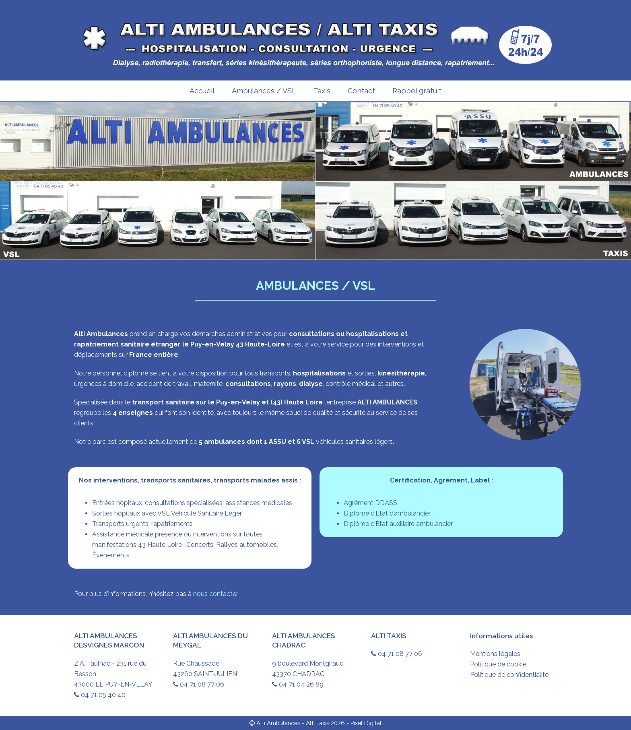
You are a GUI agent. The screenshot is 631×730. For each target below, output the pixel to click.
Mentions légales (495, 654)
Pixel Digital (366, 723)
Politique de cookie (498, 664)
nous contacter (215, 594)
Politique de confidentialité (509, 674)
